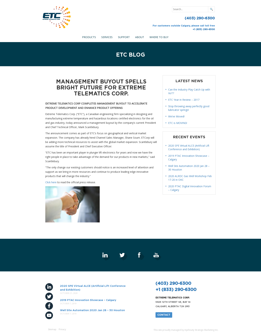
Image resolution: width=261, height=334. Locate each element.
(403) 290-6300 (200, 18)
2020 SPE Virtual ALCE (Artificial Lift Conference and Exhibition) (188, 147)
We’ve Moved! (176, 116)
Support (124, 37)
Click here (51, 182)
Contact (163, 315)
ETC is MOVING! (177, 123)
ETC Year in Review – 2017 (183, 99)
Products (89, 37)
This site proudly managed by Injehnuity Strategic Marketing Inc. (186, 329)
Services (107, 37)
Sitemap (52, 329)
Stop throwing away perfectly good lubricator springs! (188, 108)
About (139, 37)
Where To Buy (159, 37)
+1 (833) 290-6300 (204, 29)
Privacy (62, 329)
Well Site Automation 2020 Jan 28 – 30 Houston (92, 310)
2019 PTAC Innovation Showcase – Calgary (88, 300)
